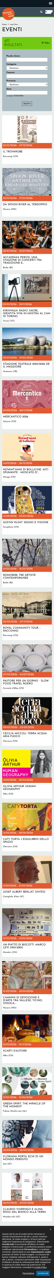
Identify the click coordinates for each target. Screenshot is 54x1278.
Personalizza (28, 1273)
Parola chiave (13, 56)
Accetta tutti (43, 1273)
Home (4, 24)
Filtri (47, 43)
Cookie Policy (40, 1267)
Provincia (11, 81)
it (46, 12)
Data (8, 89)
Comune (10, 72)
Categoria (11, 64)
